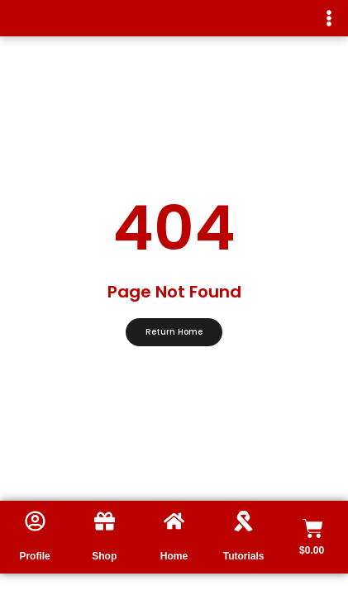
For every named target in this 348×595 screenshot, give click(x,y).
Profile (34, 556)
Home (174, 556)
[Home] (174, 521)
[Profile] (35, 521)
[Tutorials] (243, 521)
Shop (104, 556)
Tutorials (244, 556)
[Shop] (104, 521)
